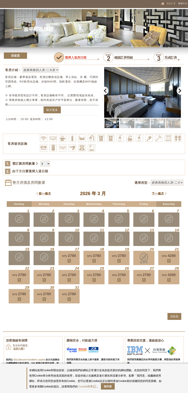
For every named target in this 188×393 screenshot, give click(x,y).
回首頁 (15, 55)
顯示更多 (52, 109)
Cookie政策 (87, 386)
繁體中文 (182, 3)
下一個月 (158, 193)
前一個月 (45, 193)
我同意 (108, 386)
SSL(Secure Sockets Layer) (29, 359)
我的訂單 (171, 3)
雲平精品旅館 (39, 28)
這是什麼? (19, 348)
